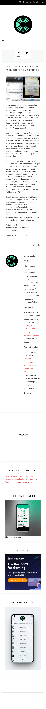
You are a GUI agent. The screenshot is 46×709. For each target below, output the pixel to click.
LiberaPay (28, 332)
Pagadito (28, 335)
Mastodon (28, 362)
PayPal (36, 335)
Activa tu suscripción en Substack (19, 476)
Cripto (33, 329)
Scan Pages (22, 235)
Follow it (27, 269)
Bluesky (27, 359)
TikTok (35, 365)
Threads (27, 365)
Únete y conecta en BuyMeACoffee (20, 482)
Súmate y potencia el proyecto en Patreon (23, 479)
